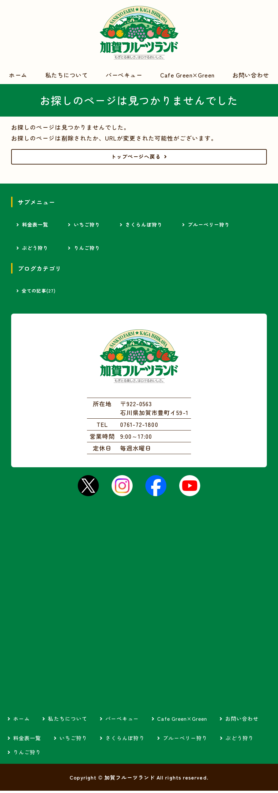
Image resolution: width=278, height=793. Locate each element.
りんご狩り (87, 250)
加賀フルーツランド (139, 32)
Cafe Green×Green (187, 75)
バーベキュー (124, 75)
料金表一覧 (35, 226)
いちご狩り (87, 226)
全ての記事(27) (39, 293)
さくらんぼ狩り (143, 226)
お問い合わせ (250, 75)
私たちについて (66, 75)
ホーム (18, 75)
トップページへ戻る (136, 157)
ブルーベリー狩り (209, 226)
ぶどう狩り (35, 250)
